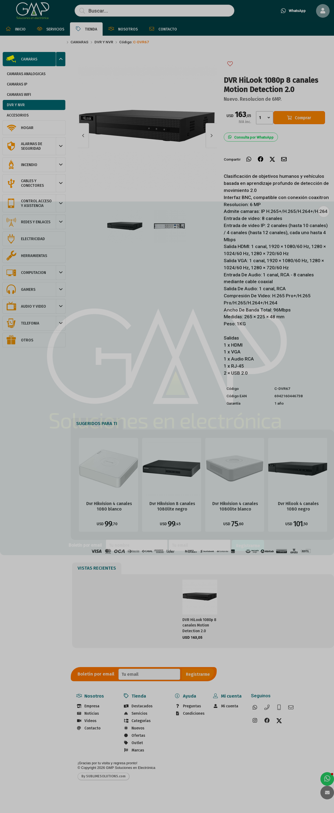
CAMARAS (79, 42)
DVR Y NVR (103, 42)
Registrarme (198, 674)
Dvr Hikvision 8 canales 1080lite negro (172, 506)
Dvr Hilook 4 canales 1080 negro (298, 506)
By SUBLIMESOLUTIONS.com (103, 776)
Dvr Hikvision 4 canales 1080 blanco (109, 506)
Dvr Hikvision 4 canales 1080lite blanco (235, 506)
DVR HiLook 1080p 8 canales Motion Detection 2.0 (199, 625)
